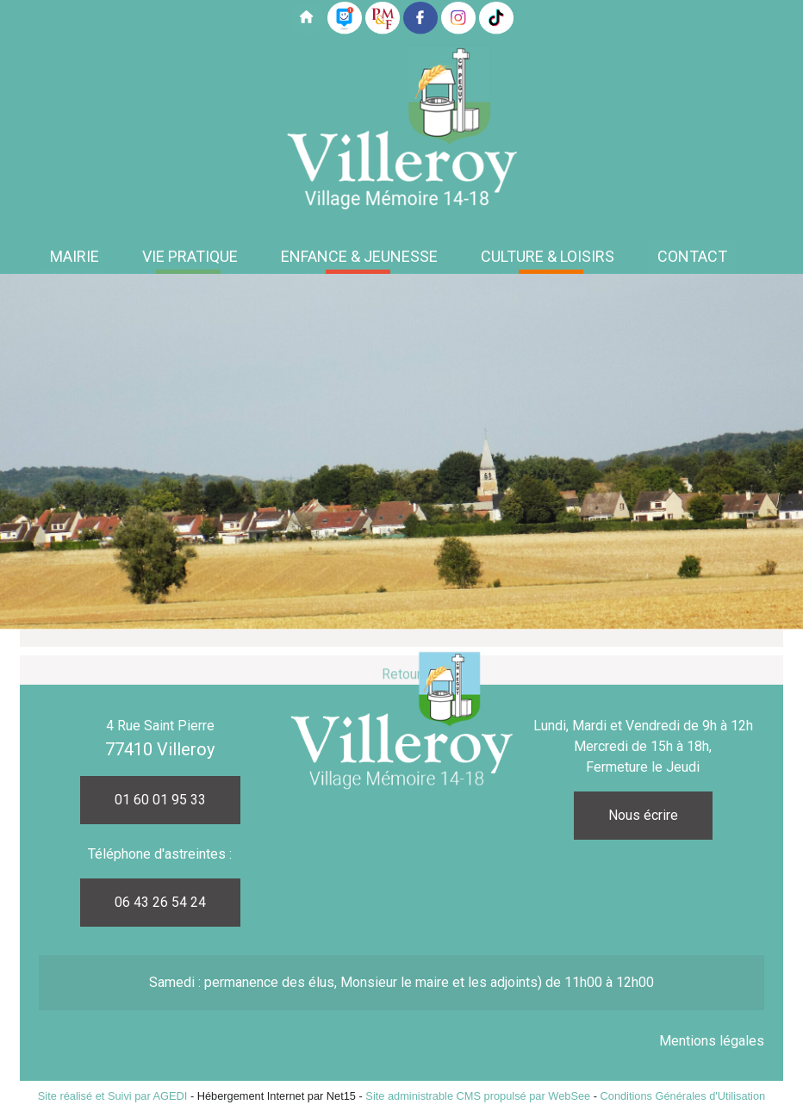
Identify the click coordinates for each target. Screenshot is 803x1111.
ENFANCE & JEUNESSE (359, 256)
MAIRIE (74, 256)
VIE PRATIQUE (190, 256)
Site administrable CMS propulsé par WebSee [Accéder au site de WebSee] (477, 1095)
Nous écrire (643, 815)
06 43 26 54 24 (160, 902)
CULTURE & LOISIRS (547, 256)
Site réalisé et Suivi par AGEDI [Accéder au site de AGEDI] (113, 1095)
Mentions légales (711, 1041)
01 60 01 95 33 (160, 799)
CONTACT (692, 256)
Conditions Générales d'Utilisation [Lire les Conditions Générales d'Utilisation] (683, 1095)
